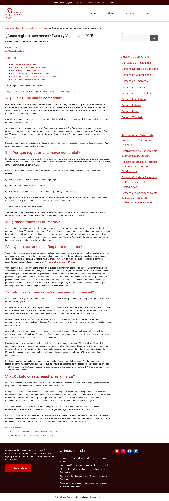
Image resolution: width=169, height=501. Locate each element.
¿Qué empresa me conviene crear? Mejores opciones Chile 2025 (32, 431)
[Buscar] (154, 38)
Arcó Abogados (12, 28)
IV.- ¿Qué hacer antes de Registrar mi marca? (31, 73)
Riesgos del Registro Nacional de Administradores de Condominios (139, 166)
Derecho (126, 68)
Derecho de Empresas (37, 28)
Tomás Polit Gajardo (32, 91)
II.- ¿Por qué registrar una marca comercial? (30, 67)
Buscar (124, 33)
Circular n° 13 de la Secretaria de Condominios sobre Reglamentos (139, 182)
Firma (93, 13)
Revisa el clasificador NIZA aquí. (60, 262)
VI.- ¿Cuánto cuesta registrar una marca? (29, 79)
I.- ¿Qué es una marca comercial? (26, 64)
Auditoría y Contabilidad (135, 56)
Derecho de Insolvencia (135, 87)
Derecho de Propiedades (136, 93)
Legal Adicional (111, 13)
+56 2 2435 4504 (107, 3)
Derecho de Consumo (145, 68)
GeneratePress (107, 497)
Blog (147, 13)
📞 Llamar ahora (18, 468)
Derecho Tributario (132, 117)
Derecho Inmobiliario (133, 99)
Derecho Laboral (131, 105)
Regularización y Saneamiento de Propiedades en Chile (139, 153)
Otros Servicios (133, 13)
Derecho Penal (130, 111)
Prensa (158, 13)
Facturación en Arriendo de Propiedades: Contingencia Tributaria (137, 140)
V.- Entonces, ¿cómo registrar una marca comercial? (34, 76)
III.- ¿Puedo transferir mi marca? (25, 70)
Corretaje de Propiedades (136, 62)
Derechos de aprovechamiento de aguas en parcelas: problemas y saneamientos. (139, 198)
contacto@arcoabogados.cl (63, 3)
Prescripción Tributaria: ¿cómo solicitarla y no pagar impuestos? (32, 435)
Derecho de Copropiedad (136, 74)
